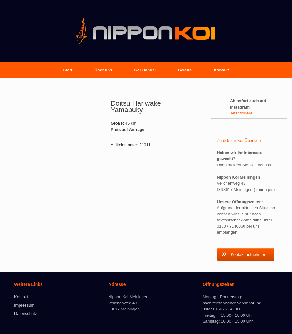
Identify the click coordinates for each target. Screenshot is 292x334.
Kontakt (221, 70)
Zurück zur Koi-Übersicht (239, 140)
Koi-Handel (145, 70)
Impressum (24, 305)
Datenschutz (25, 313)
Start (67, 70)
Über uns (103, 70)
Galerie (185, 70)
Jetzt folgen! (241, 113)
